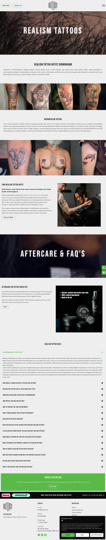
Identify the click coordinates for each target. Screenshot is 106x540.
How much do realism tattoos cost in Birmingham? (19, 395)
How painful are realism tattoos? (14, 401)
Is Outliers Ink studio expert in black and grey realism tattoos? (24, 431)
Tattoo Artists (76, 512)
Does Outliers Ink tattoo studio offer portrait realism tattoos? (23, 425)
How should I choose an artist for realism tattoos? (19, 383)
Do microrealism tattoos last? (13, 352)
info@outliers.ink (43, 510)
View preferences (96, 535)
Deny (82, 535)
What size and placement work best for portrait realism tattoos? (24, 455)
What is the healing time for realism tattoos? (17, 467)
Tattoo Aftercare (77, 510)
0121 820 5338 (42, 516)
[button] (62, 520)
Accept (68, 535)
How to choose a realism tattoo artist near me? (18, 449)
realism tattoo (28, 195)
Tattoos (74, 515)
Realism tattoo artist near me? (13, 419)
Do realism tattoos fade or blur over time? (17, 461)
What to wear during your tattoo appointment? (18, 413)
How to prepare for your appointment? (15, 407)
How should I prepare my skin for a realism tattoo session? (22, 437)
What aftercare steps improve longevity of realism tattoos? (22, 443)
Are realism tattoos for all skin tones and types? (19, 389)
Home (74, 507)
